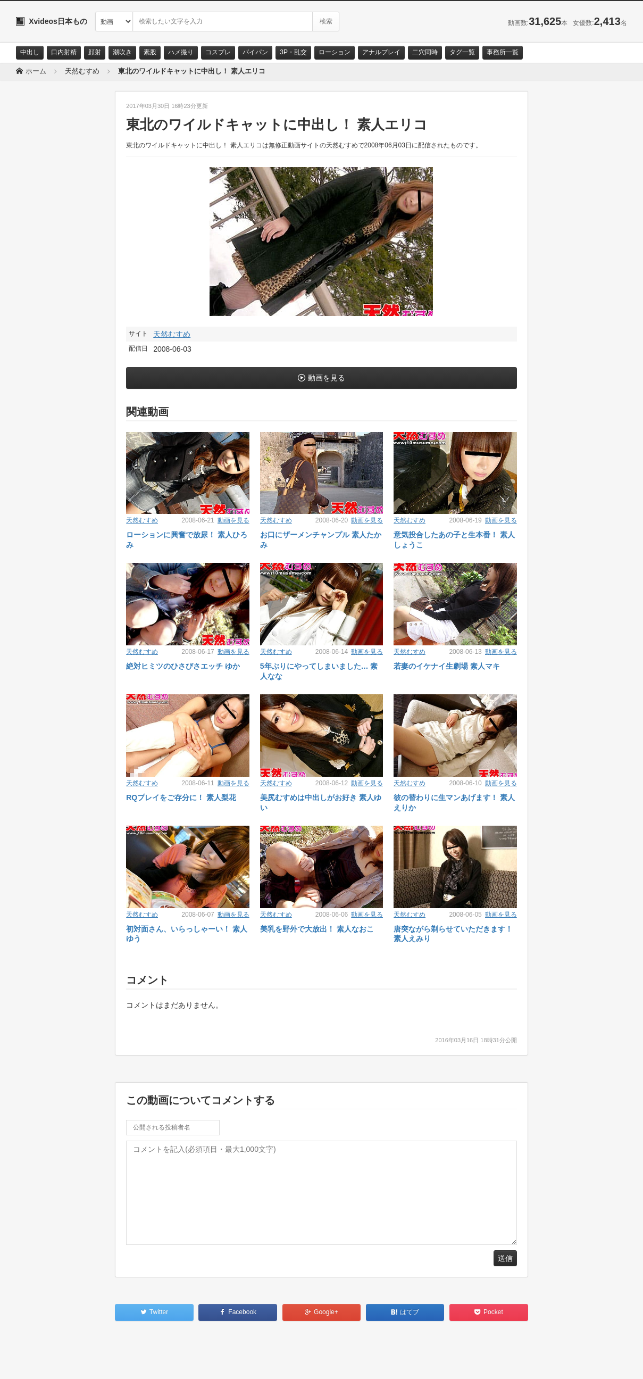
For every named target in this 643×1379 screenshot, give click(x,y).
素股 (150, 52)
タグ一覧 (462, 52)
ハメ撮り (181, 52)
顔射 (94, 52)
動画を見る (326, 377)
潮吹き (122, 52)
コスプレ (218, 52)
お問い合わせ (43, 1361)
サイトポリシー (95, 1361)
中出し (29, 52)
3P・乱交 (293, 52)
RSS (136, 1361)
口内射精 (64, 52)
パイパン (255, 52)
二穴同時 (425, 52)
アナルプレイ (381, 52)
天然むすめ (171, 334)
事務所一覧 (503, 52)
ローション (334, 52)
